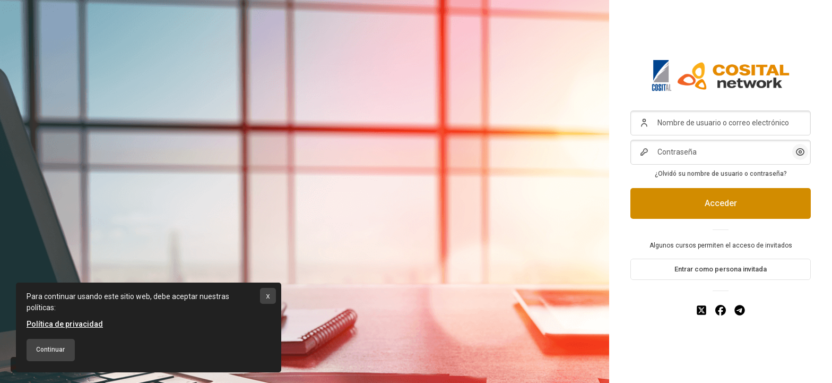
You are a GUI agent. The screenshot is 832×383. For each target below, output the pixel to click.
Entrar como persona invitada (720, 269)
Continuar (50, 349)
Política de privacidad (65, 324)
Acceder (721, 203)
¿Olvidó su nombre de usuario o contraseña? (721, 173)
